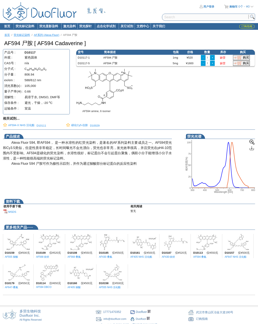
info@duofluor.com (115, 318)
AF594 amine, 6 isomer (96, 111)
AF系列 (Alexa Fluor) (46, 35)
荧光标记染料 (25, 26)
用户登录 (206, 6)
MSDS (9, 211)
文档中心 (143, 26)
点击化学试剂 (106, 26)
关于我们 (159, 26)
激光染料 (69, 26)
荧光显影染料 (49, 26)
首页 (7, 26)
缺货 (222, 57)
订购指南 (202, 318)
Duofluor (141, 318)
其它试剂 (127, 26)
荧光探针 (85, 26)
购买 (246, 57)
